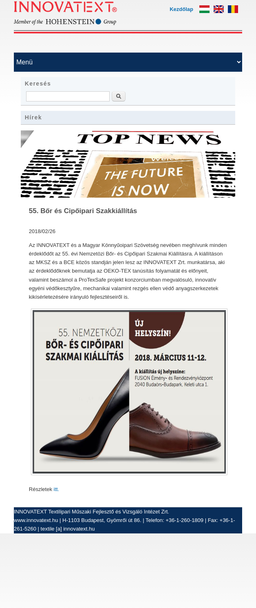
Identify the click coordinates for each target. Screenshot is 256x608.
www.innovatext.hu (36, 520)
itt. (57, 489)
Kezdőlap (181, 9)
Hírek (33, 117)
